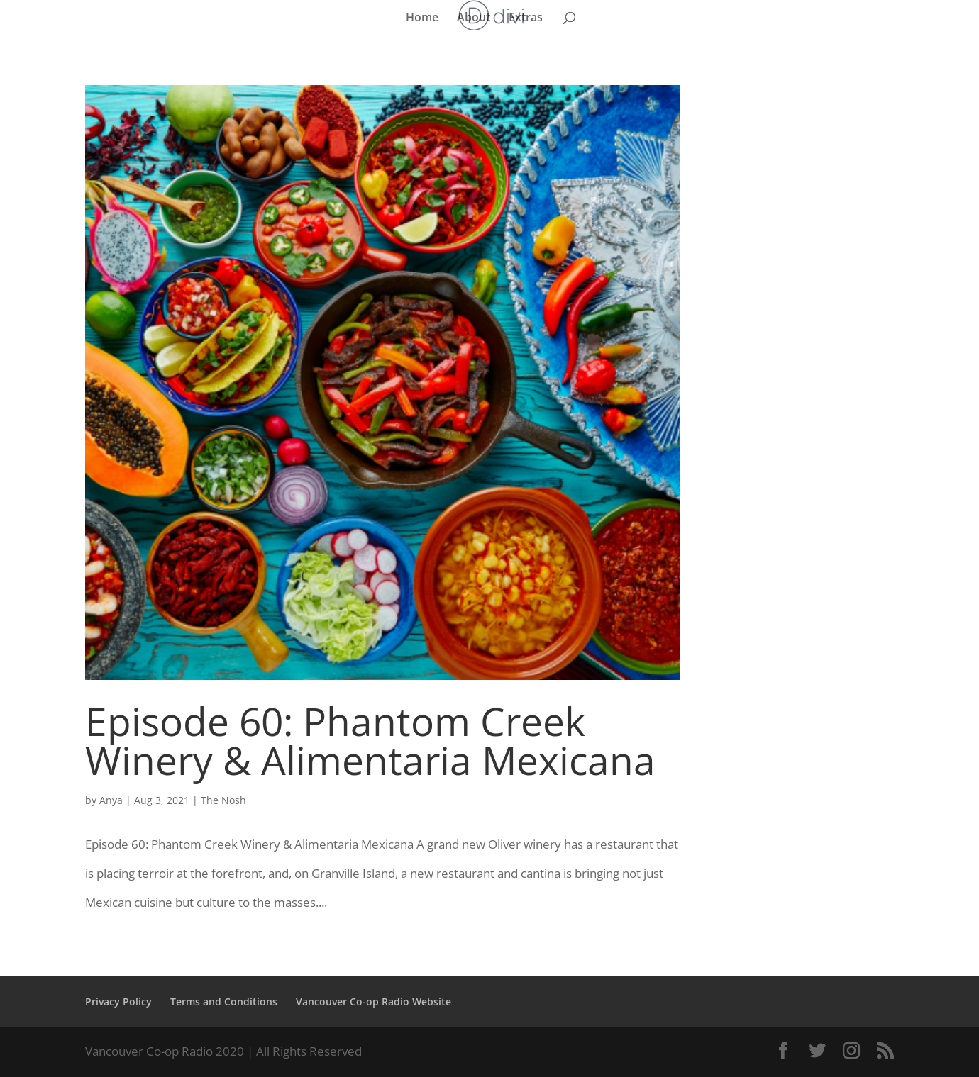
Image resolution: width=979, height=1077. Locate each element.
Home (422, 18)
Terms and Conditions (223, 1001)
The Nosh (223, 800)
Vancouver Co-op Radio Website (373, 1001)
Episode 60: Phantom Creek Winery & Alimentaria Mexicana (370, 740)
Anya (111, 800)
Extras (526, 18)
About (473, 18)
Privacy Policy (118, 1001)
